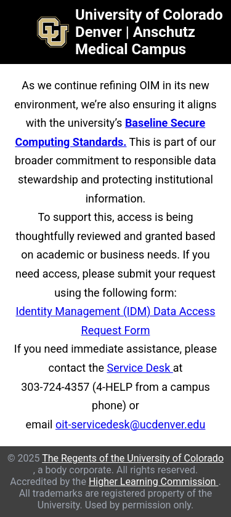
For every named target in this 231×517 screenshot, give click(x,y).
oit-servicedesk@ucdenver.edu (130, 424)
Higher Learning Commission (154, 481)
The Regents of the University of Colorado (133, 458)
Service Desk (139, 367)
